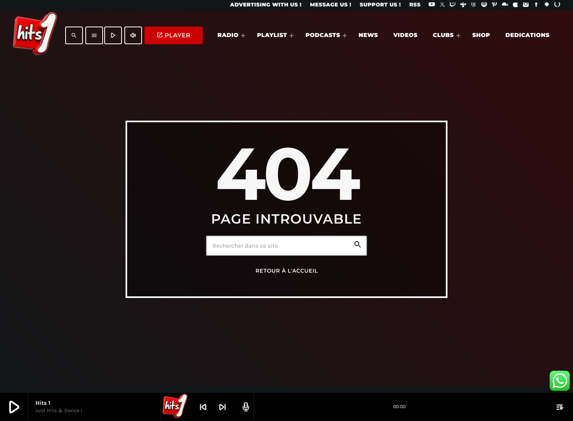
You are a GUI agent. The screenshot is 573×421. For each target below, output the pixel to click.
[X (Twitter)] (442, 5)
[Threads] (473, 5)
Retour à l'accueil (287, 271)
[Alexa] (557, 5)
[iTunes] (515, 5)
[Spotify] (484, 5)
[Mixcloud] (505, 5)
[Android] (547, 5)
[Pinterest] (494, 5)
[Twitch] (452, 5)
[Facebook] (536, 5)
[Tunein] (463, 5)
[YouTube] (432, 5)
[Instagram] (526, 5)
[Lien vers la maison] (35, 35)
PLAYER (174, 35)
